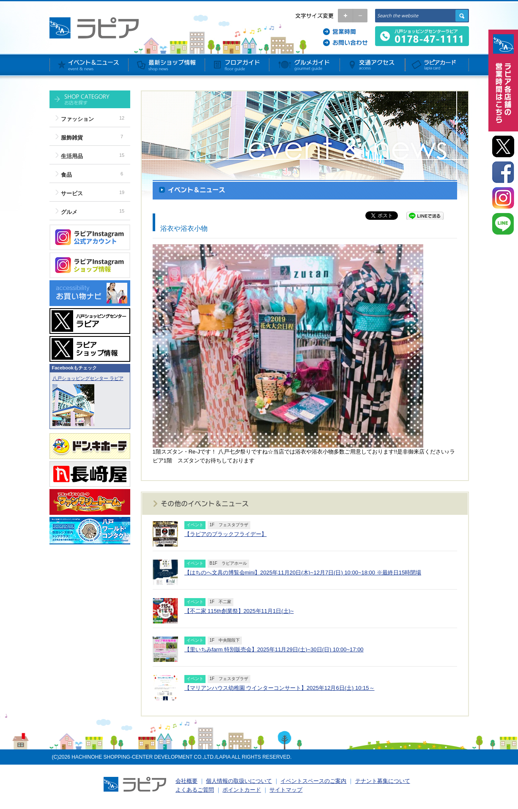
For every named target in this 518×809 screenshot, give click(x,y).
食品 (66, 175)
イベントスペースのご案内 (313, 781)
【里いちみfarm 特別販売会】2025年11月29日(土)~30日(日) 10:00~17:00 (274, 649)
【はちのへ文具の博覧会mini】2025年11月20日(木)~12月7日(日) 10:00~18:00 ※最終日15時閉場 (303, 572)
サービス (72, 193)
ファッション (77, 119)
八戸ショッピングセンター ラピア (87, 378)
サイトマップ (285, 790)
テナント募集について (382, 781)
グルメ (69, 212)
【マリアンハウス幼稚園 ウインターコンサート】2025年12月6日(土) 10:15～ (279, 688)
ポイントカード (241, 790)
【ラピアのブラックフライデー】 (225, 534)
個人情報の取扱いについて (239, 781)
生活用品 (72, 156)
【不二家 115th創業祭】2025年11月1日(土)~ (239, 611)
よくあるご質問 (194, 790)
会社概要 (186, 781)
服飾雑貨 (72, 137)
